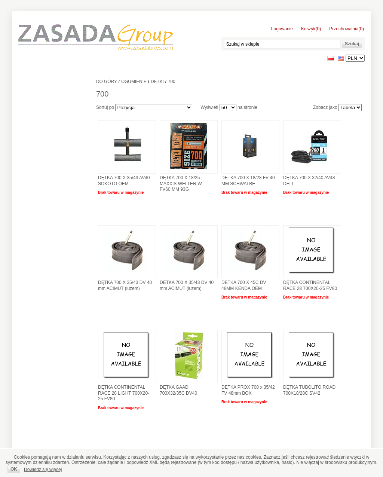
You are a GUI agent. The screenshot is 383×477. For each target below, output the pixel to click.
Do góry (106, 81)
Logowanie (282, 28)
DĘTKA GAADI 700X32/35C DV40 (178, 390)
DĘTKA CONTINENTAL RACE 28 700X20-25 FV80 (310, 285)
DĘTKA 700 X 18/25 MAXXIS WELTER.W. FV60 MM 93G (181, 183)
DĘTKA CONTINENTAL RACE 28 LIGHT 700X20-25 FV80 (123, 393)
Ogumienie (134, 81)
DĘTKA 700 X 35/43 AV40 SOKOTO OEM (124, 180)
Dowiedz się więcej (43, 469)
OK (13, 469)
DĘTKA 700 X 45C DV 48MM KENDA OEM (243, 285)
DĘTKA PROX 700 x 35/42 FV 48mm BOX (248, 390)
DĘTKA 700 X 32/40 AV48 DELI (309, 180)
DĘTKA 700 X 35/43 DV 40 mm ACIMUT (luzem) (125, 285)
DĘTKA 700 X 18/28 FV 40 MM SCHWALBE (248, 180)
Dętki (157, 81)
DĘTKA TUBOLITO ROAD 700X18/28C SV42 (309, 390)
